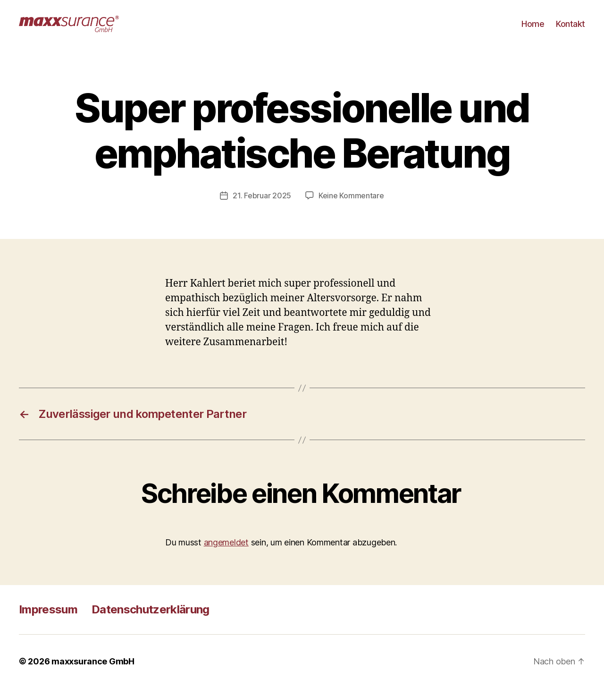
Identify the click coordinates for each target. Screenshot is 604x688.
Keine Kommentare (351, 195)
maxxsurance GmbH (92, 661)
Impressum (48, 609)
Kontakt (570, 24)
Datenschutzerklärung (151, 609)
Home (532, 24)
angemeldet (226, 542)
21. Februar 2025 (262, 195)
